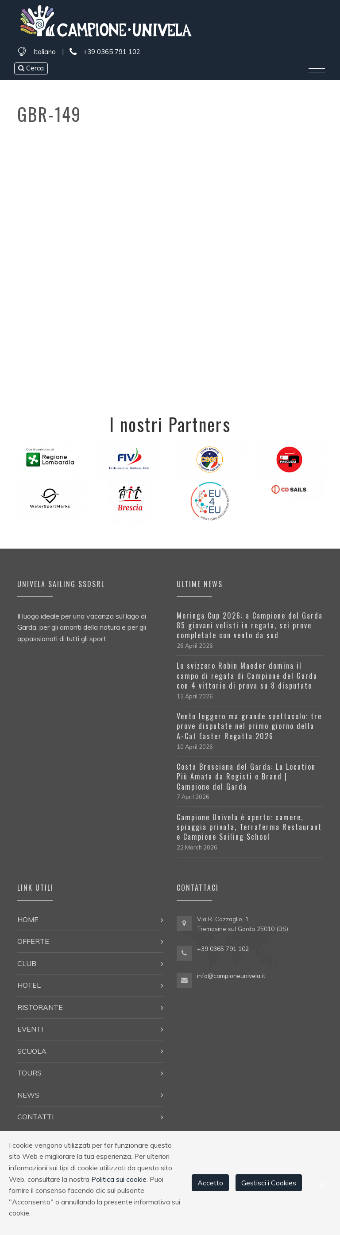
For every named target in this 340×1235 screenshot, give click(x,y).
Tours (29, 1072)
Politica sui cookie (119, 1179)
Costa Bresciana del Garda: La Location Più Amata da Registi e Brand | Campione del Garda (246, 776)
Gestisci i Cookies (268, 1182)
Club (26, 963)
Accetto (210, 1182)
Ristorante (40, 1007)
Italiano (44, 51)
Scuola (31, 1051)
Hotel (29, 985)
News (28, 1095)
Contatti (35, 1116)
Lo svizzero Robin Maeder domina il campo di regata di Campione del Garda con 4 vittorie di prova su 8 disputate (247, 675)
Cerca (31, 68)
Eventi (30, 1029)
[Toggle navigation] (316, 68)
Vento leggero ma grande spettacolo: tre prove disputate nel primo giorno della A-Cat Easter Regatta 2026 (249, 726)
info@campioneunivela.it (231, 975)
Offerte (33, 941)
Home (28, 919)
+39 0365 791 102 (105, 52)
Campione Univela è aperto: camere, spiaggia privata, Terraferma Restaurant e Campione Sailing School (249, 827)
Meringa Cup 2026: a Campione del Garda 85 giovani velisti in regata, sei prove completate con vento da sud (250, 625)
